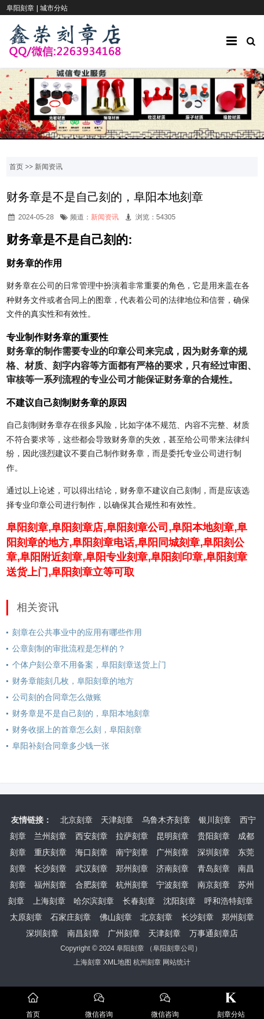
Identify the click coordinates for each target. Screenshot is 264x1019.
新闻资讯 (49, 167)
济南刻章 (172, 868)
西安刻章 (91, 836)
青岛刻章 (213, 868)
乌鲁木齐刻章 (166, 819)
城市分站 (54, 8)
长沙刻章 (50, 868)
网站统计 (176, 962)
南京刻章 (213, 884)
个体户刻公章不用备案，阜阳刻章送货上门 (89, 664)
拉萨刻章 (132, 836)
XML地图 (117, 962)
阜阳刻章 (130, 948)
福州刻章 (50, 884)
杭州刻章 (132, 884)
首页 (16, 167)
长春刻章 (139, 901)
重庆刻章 (50, 852)
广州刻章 (172, 852)
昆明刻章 (172, 836)
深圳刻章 (213, 852)
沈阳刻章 (179, 901)
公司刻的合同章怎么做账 (56, 697)
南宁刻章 (132, 852)
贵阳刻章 (213, 836)
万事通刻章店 (213, 933)
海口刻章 (91, 852)
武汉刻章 (91, 868)
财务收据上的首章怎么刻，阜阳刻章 (77, 729)
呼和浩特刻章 (228, 901)
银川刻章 (215, 819)
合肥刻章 (91, 884)
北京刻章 (76, 819)
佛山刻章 (116, 917)
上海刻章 (49, 901)
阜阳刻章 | (23, 8)
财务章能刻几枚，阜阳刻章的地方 (73, 681)
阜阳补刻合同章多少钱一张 (60, 745)
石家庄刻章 (70, 917)
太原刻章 (26, 917)
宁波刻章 (172, 884)
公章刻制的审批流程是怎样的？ (69, 648)
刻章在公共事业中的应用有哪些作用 (77, 632)
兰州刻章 (50, 836)
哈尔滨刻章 (94, 901)
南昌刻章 (83, 933)
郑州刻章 (132, 868)
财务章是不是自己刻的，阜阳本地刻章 (81, 713)
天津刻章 (117, 819)
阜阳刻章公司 (174, 948)
